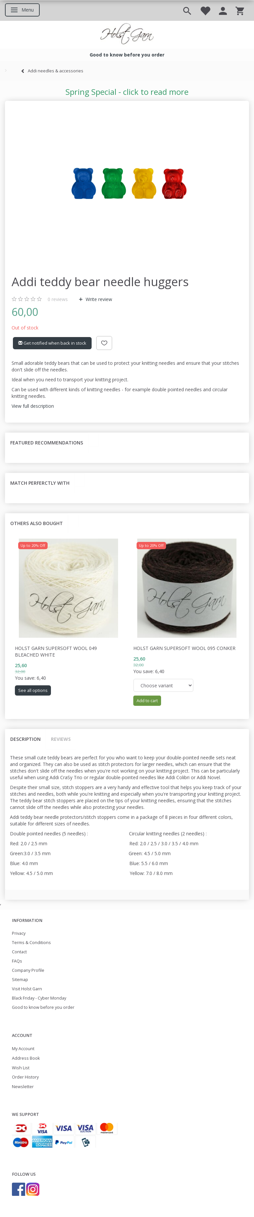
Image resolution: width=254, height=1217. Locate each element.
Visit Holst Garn (27, 989)
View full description (33, 406)
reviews (58, 299)
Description (25, 739)
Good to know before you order (43, 1007)
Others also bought (36, 523)
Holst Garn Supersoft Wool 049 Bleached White (56, 651)
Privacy (18, 933)
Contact (19, 952)
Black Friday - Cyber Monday (39, 998)
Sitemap (20, 979)
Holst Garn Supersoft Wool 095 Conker (184, 648)
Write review (98, 299)
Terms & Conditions (31, 942)
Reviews (61, 739)
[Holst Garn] (127, 35)
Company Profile (28, 970)
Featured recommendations (46, 442)
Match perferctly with (39, 483)
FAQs (17, 961)
